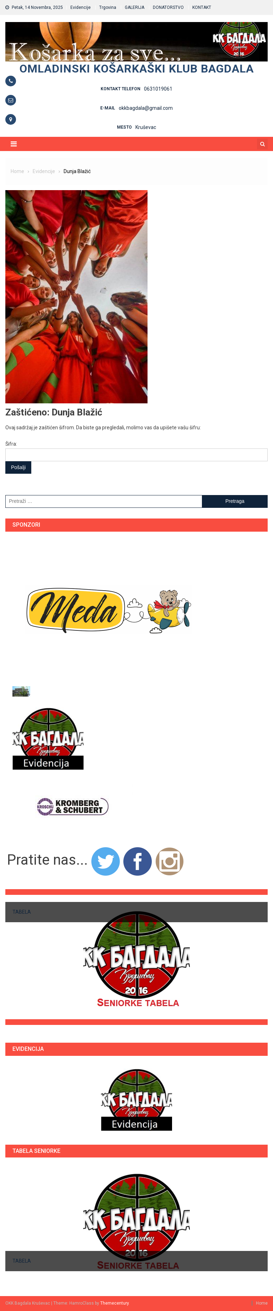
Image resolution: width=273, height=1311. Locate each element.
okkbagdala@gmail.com (146, 108)
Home (262, 1303)
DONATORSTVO (168, 7)
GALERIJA (134, 7)
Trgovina (107, 7)
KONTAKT (201, 7)
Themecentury (114, 1303)
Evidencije (80, 7)
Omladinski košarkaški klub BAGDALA (137, 68)
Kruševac (145, 127)
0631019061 (158, 88)
